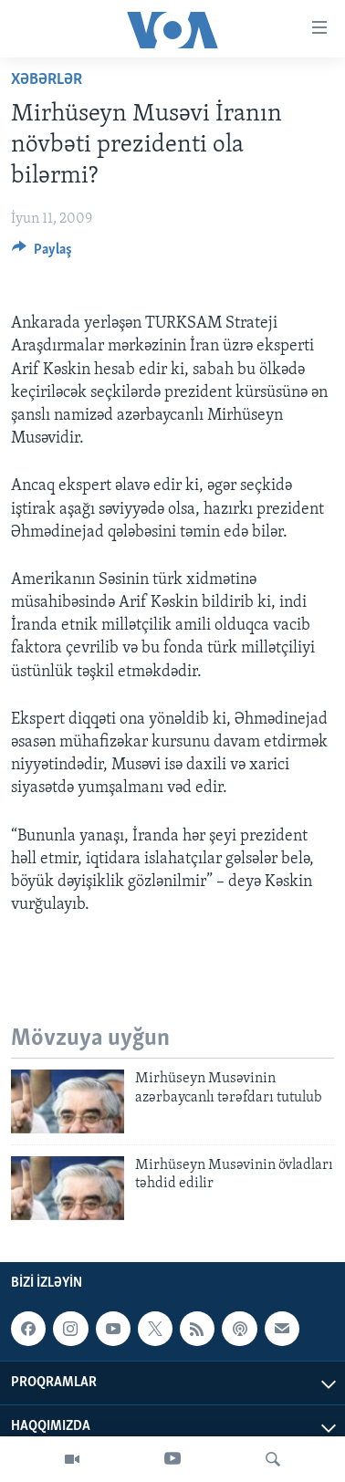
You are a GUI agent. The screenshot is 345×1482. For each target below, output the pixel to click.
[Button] (42, 253)
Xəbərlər (46, 80)
